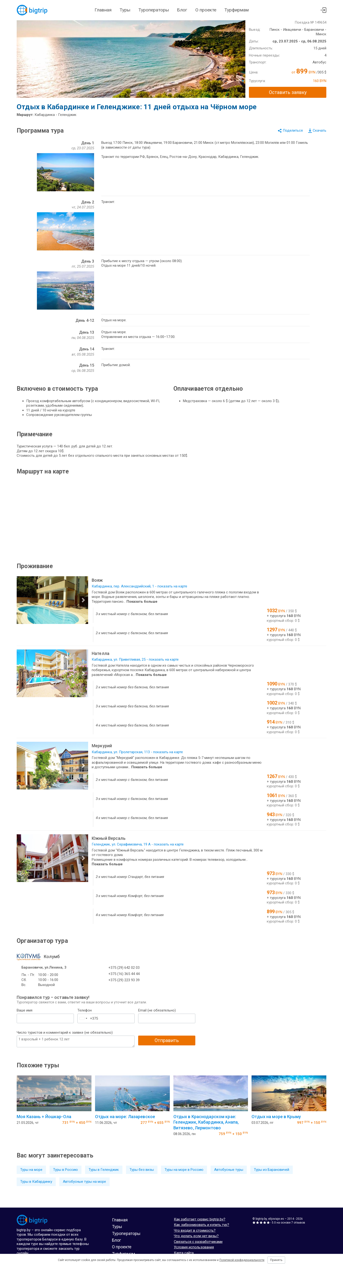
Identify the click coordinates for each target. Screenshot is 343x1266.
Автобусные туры (228, 1169)
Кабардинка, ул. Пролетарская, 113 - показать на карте (137, 752)
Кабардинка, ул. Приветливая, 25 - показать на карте (135, 659)
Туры (125, 10)
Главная (103, 10)
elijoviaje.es (276, 1218)
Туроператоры (153, 10)
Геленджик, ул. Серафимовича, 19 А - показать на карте (138, 844)
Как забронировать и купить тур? (201, 1225)
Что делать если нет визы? (196, 1236)
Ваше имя (24, 1010)
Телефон (84, 1010)
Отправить (167, 1040)
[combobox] (83, 1018)
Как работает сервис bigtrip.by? (199, 1219)
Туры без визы (142, 1169)
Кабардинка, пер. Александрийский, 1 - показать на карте (139, 586)
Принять (276, 1260)
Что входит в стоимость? (195, 1230)
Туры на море (31, 1169)
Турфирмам (236, 10)
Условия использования (194, 1247)
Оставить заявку (288, 92)
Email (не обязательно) (157, 1010)
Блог (182, 10)
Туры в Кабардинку (36, 1181)
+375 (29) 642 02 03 (124, 967)
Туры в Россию (65, 1169)
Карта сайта (184, 1253)
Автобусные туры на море (84, 1181)
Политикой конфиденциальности (241, 1260)
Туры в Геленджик (104, 1169)
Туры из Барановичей (271, 1169)
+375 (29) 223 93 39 (124, 980)
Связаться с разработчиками (198, 1242)
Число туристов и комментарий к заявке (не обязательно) (65, 1032)
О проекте (205, 10)
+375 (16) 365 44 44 (124, 974)
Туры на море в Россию (184, 1169)
